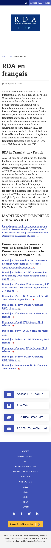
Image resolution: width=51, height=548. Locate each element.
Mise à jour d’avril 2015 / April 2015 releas (25, 330)
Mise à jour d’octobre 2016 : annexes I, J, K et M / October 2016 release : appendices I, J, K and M (25, 287)
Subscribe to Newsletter (21, 524)
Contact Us (25, 481)
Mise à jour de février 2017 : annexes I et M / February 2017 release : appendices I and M (24, 275)
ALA (25, 492)
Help (25, 486)
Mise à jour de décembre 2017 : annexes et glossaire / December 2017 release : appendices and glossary (25, 263)
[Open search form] (26, 2)
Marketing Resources (25, 471)
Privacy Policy (25, 456)
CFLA (25, 502)
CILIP (25, 497)
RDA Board (25, 476)
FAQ (25, 461)
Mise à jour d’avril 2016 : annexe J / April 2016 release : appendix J (25, 298)
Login (25, 507)
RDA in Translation (25, 466)
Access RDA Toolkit (40, 2)
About (25, 451)
